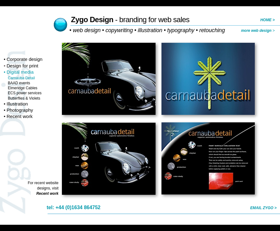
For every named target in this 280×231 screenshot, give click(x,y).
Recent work (19, 116)
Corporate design (24, 59)
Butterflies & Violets (24, 98)
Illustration (17, 103)
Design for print (22, 65)
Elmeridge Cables (22, 88)
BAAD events (19, 83)
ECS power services (24, 93)
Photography (20, 110)
